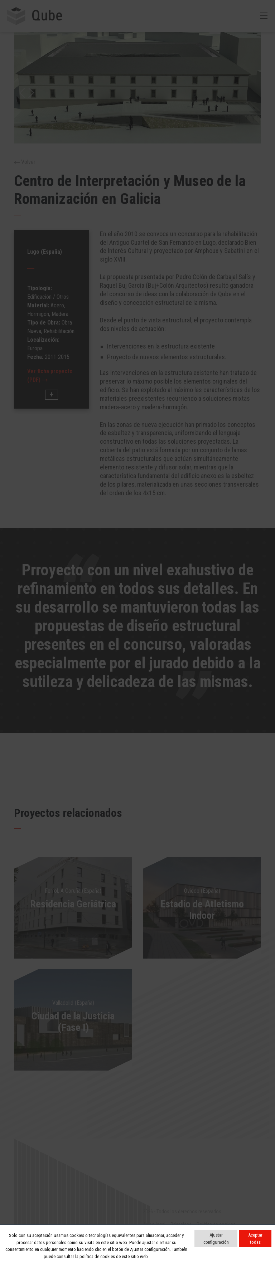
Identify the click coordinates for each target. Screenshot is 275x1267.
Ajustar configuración (216, 1238)
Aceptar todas (255, 1238)
